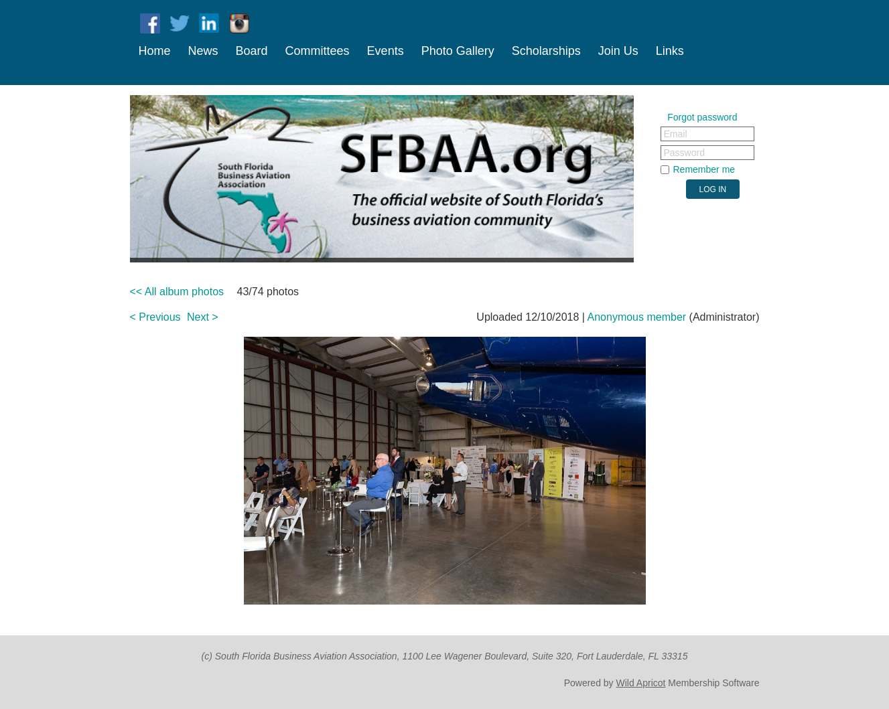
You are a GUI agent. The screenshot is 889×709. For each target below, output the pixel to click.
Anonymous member (637, 317)
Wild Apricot (641, 683)
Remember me (704, 169)
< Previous (155, 317)
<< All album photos (177, 291)
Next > (202, 317)
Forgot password (702, 117)
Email (675, 134)
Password (684, 152)
